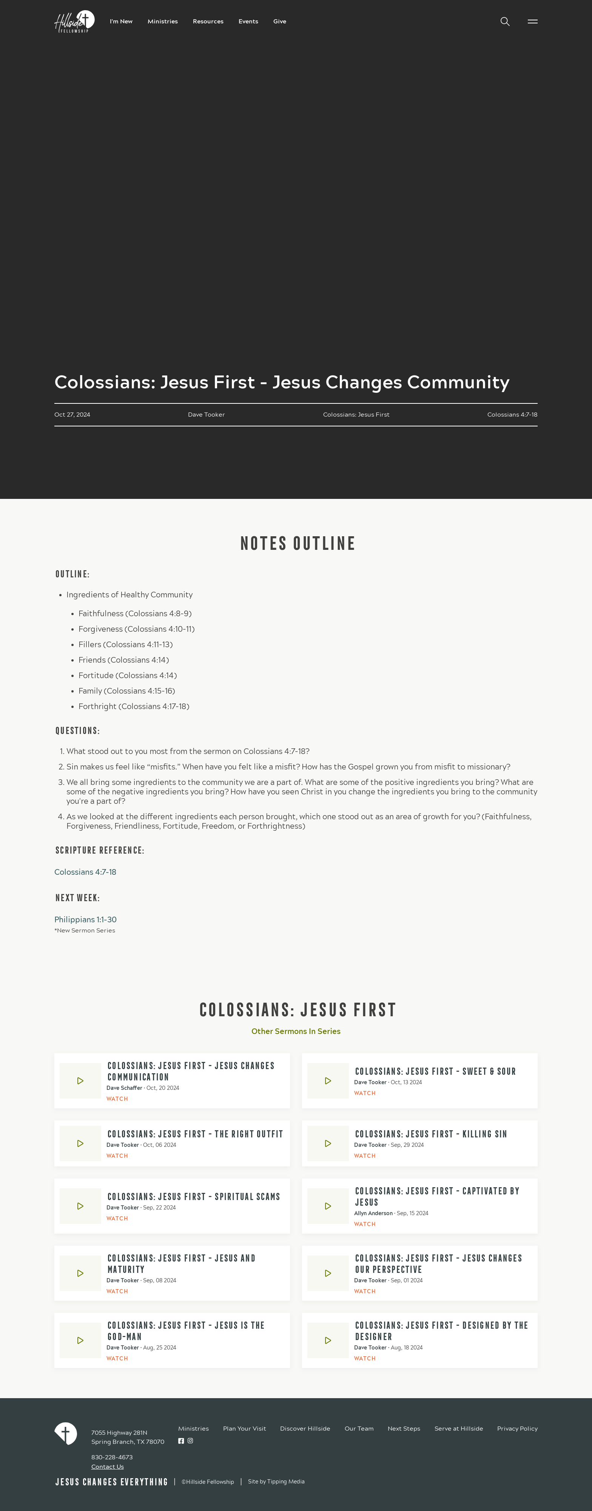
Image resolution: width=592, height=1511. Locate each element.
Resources (208, 21)
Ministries (163, 21)
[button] (502, 21)
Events (248, 21)
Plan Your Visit (244, 1428)
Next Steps (404, 1428)
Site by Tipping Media (276, 1482)
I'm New (121, 21)
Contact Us (107, 1466)
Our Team (359, 1428)
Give (279, 21)
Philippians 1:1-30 (85, 920)
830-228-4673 (112, 1457)
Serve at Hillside (459, 1428)
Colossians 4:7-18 (85, 872)
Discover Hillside (305, 1428)
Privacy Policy (517, 1428)
